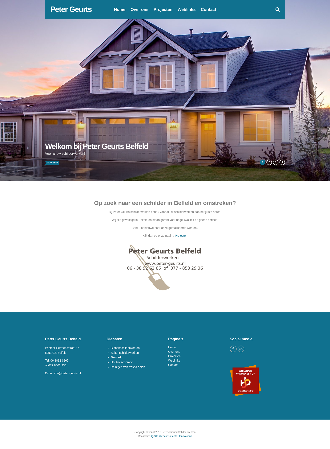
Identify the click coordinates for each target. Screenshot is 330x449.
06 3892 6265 (60, 360)
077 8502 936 (57, 365)
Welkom (52, 162)
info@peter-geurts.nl (67, 373)
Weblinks (187, 9)
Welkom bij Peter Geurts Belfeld (96, 146)
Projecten (163, 9)
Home (119, 9)
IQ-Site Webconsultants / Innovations (171, 436)
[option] (165, 90)
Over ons (139, 9)
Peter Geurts (71, 9)
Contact (208, 9)
